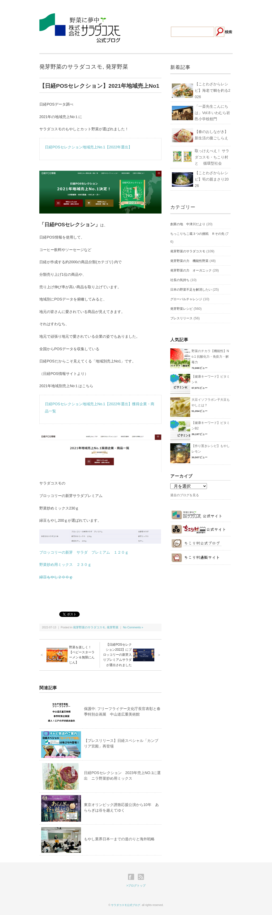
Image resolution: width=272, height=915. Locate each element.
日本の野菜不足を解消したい (191, 289)
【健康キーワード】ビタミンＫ (211, 379)
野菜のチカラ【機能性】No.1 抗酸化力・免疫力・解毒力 (210, 356)
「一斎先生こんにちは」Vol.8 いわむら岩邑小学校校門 (212, 112)
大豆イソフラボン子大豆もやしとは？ (211, 402)
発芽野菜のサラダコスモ (71, 67)
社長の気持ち (179, 280)
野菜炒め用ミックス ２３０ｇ (65, 564)
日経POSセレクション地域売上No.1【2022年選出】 (88, 147)
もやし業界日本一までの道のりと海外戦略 (119, 839)
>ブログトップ (136, 885)
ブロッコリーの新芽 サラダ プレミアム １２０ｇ (84, 552)
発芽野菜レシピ (181, 309)
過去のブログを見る (184, 495)
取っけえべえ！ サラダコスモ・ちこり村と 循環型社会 (212, 157)
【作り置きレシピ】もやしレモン (211, 448)
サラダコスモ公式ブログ (125, 905)
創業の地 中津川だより (187, 224)
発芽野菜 (117, 67)
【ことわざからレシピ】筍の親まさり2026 (212, 179)
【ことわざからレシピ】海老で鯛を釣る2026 (212, 90)
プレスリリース (181, 318)
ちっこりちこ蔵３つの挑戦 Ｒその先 (197, 234)
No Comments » (133, 627)
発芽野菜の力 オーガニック (191, 270)
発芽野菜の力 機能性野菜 (189, 261)
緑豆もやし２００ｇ (56, 577)
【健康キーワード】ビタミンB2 (211, 425)
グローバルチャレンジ (186, 299)
